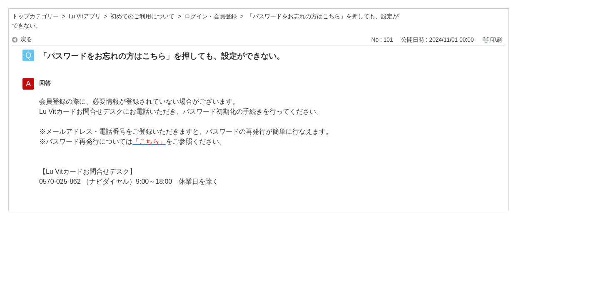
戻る (26, 39)
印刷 (496, 40)
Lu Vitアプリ (85, 16)
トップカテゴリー (35, 16)
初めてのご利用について (142, 16)
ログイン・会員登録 (210, 16)
